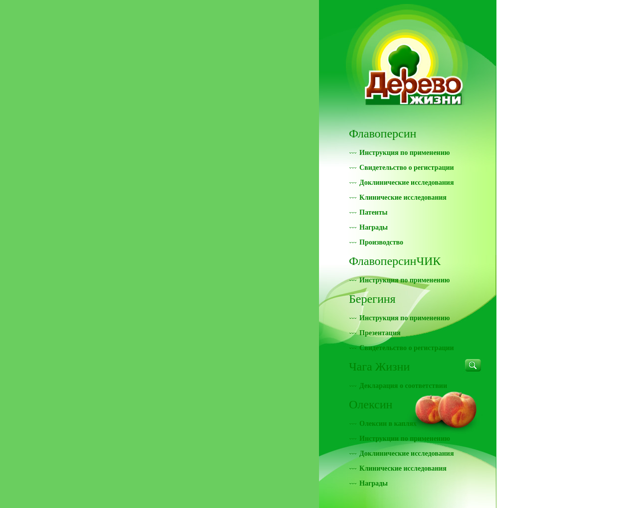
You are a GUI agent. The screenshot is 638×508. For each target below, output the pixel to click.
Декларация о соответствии (403, 385)
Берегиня (372, 298)
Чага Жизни (379, 366)
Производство (381, 242)
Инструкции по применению (404, 438)
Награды (373, 227)
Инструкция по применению (404, 152)
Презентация (380, 333)
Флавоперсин (382, 133)
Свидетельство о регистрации (406, 167)
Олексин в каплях (388, 423)
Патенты (373, 212)
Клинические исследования (403, 197)
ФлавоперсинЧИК (395, 260)
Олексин (370, 404)
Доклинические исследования (406, 182)
